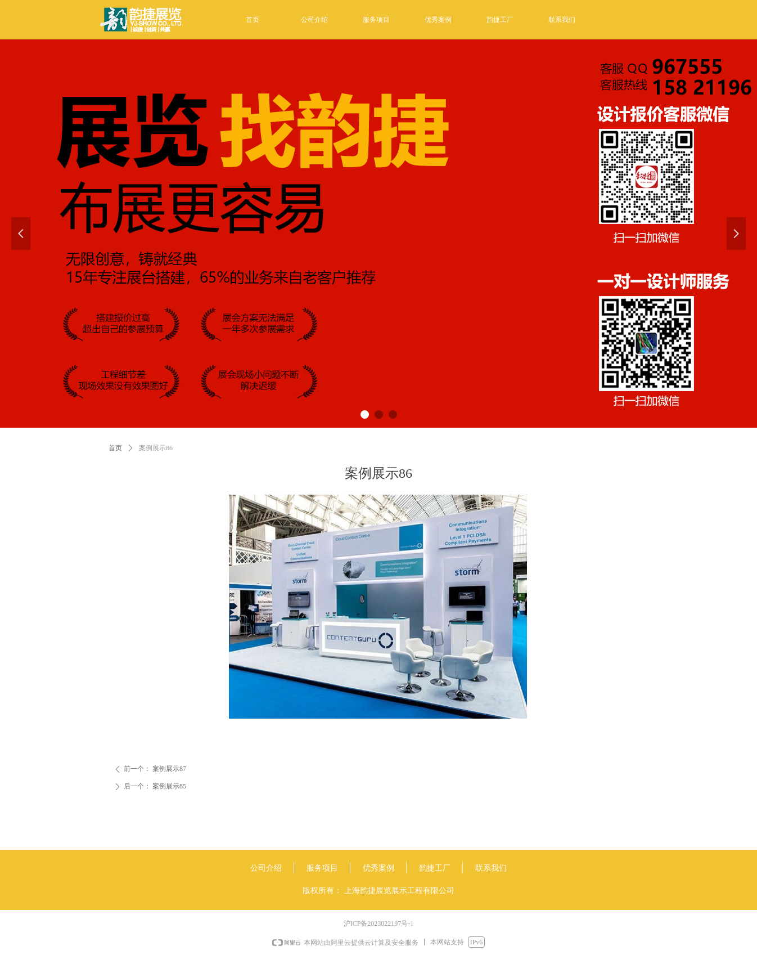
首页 (115, 448)
